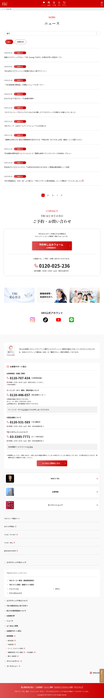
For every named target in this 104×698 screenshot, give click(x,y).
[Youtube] (58, 319)
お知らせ (20, 42)
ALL (9, 42)
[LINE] (71, 319)
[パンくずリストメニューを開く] (2, 9)
